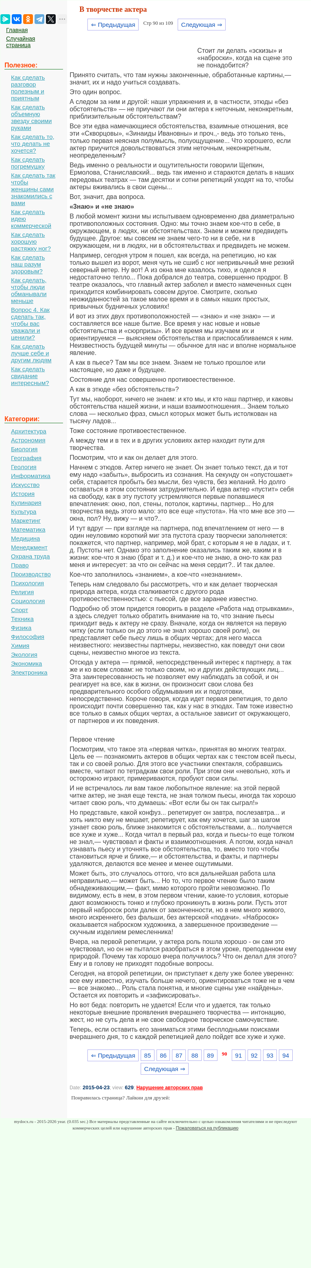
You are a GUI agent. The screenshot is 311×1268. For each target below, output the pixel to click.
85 (147, 1055)
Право (20, 565)
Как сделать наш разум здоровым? (28, 264)
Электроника (29, 672)
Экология (24, 654)
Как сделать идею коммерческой (31, 218)
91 (238, 1055)
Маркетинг (26, 520)
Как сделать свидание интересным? (30, 376)
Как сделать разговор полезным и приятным (28, 88)
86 (163, 1055)
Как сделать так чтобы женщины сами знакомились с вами (33, 189)
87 (179, 1055)
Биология (24, 449)
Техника (22, 618)
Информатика (30, 475)
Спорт (19, 609)
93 (270, 1055)
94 (285, 1055)
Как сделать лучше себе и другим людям (31, 353)
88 (194, 1055)
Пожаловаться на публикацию (207, 1127)
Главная (17, 30)
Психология (27, 583)
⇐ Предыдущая (113, 24)
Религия (22, 592)
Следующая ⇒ (201, 24)
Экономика (26, 663)
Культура (23, 511)
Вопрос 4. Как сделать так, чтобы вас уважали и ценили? (30, 323)
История (23, 493)
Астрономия (28, 440)
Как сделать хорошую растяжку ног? (31, 241)
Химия (20, 645)
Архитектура (28, 431)
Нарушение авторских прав (169, 1088)
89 (210, 1055)
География (26, 457)
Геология (24, 466)
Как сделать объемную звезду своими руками (31, 117)
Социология (28, 600)
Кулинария (26, 502)
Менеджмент (29, 547)
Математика (28, 529)
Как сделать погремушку (28, 163)
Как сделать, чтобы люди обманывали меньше (29, 290)
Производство (31, 574)
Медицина (25, 538)
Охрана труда (30, 556)
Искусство (25, 484)
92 (254, 1055)
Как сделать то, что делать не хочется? (32, 143)
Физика (21, 627)
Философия (27, 636)
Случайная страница (20, 41)
